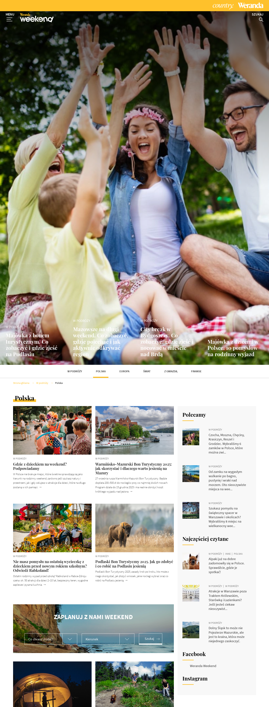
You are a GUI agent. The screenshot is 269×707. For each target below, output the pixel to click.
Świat (146, 371)
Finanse (196, 371)
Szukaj (149, 638)
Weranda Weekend (203, 666)
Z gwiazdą (170, 371)
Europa (124, 371)
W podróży (74, 371)
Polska (101, 371)
